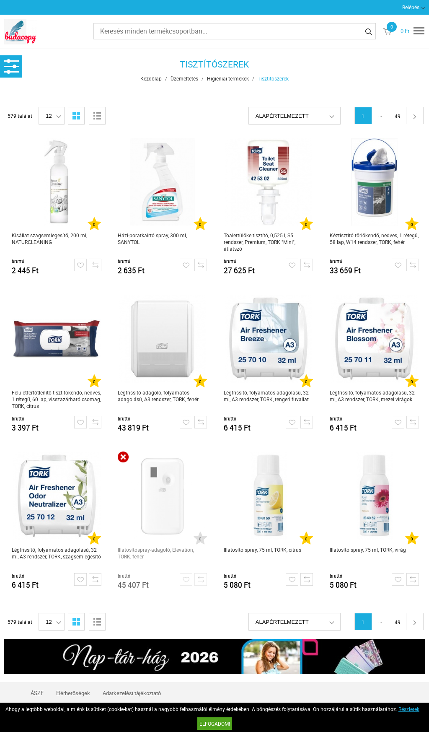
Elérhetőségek (73, 693)
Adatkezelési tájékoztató (132, 693)
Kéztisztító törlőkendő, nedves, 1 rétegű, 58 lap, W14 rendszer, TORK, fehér (374, 238)
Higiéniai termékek (228, 78)
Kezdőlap (151, 78)
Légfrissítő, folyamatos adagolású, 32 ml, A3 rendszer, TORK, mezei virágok (372, 395)
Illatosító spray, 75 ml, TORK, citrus (262, 549)
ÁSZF (37, 693)
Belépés (410, 7)
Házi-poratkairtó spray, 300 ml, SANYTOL (152, 238)
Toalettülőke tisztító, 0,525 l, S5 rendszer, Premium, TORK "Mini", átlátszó (259, 242)
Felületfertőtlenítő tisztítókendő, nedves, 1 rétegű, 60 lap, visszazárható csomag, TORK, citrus (56, 399)
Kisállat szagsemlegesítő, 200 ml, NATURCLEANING (49, 238)
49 (398, 116)
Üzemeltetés (184, 78)
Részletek (408, 709)
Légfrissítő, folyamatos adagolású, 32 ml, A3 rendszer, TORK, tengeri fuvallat (266, 395)
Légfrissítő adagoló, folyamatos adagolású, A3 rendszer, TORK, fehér (158, 395)
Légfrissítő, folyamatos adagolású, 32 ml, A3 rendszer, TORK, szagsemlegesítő (56, 553)
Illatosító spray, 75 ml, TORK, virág (368, 549)
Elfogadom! (214, 723)
